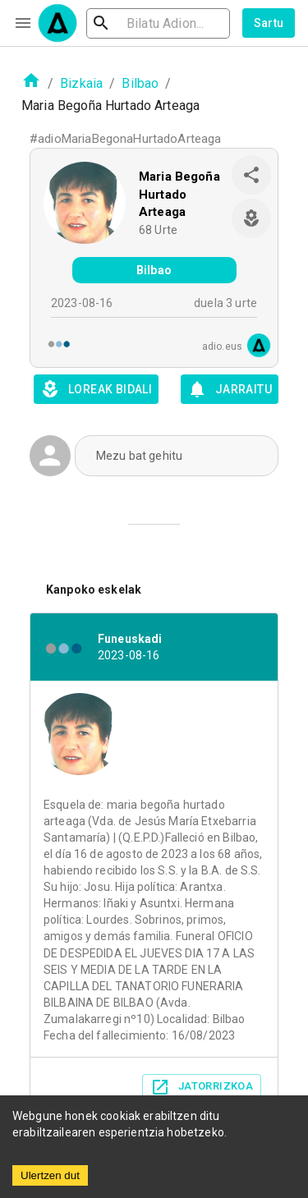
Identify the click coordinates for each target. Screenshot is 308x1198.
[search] (158, 23)
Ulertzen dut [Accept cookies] (50, 1175)
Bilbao (140, 83)
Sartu (269, 23)
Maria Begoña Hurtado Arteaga (179, 194)
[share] (251, 175)
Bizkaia (81, 83)
